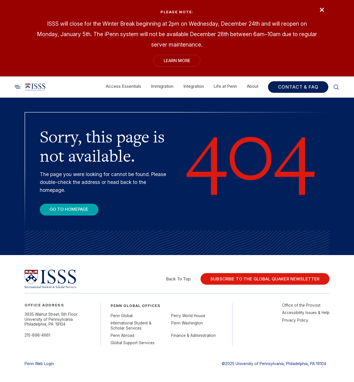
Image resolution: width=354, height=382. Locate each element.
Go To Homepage (69, 209)
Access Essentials (123, 86)
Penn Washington (187, 323)
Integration (193, 86)
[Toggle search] (17, 87)
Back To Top (178, 279)
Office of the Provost (301, 305)
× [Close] (322, 9)
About (252, 86)
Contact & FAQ (298, 87)
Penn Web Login (39, 363)
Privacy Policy (295, 320)
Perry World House (188, 315)
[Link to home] (35, 87)
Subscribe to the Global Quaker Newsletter (264, 279)
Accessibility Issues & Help (305, 312)
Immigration (162, 86)
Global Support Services (133, 343)
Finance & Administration (193, 335)
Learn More (177, 60)
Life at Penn (225, 86)
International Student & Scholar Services (131, 325)
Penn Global (122, 315)
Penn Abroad (122, 335)
